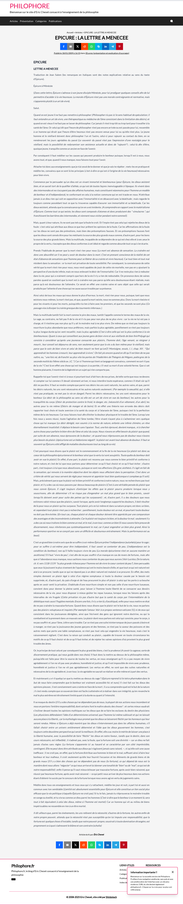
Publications (55, 21)
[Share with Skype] (98, 46)
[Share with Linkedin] (105, 46)
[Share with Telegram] (112, 46)
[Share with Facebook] (63, 46)
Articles (14, 21)
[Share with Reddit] (84, 46)
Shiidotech (111, 897)
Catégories (41, 21)
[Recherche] (171, 21)
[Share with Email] (70, 46)
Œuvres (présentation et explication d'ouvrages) (107, 53)
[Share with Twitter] (77, 46)
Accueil (70, 32)
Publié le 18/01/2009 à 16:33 (67, 53)
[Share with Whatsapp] (91, 46)
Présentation (26, 21)
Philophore (30, 6)
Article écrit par (91, 834)
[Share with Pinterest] (119, 46)
